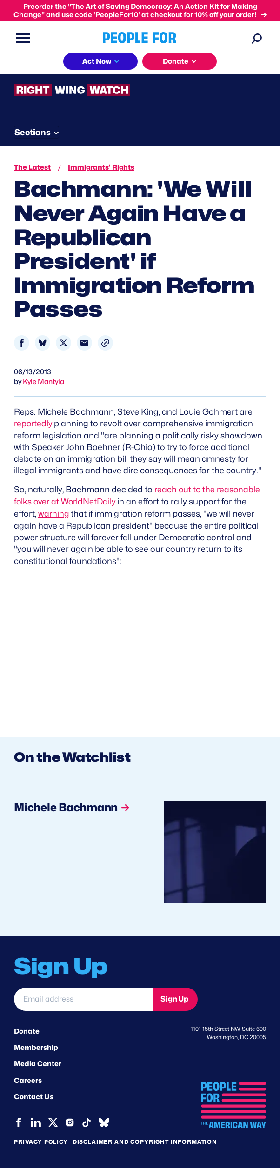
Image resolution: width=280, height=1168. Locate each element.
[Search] (256, 38)
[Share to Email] (84, 343)
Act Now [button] (96, 61)
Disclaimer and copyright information (145, 1139)
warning (54, 513)
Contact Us (33, 1095)
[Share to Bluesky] (42, 343)
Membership (36, 1046)
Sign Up (174, 997)
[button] (105, 343)
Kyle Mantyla (43, 382)
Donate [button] (175, 61)
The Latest (32, 167)
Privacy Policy (41, 1139)
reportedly (34, 423)
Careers (28, 1079)
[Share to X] (63, 343)
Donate (27, 1030)
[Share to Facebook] (21, 343)
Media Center (37, 1063)
